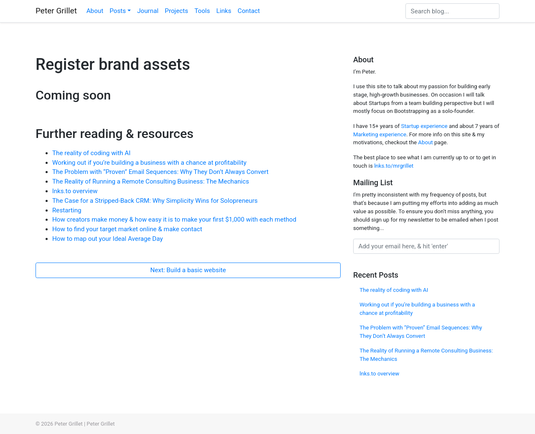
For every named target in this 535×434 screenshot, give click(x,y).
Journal (147, 11)
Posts (118, 11)
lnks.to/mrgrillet (393, 166)
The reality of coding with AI (91, 153)
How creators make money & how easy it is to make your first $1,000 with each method (174, 219)
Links (224, 11)
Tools (202, 11)
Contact (249, 11)
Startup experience (424, 126)
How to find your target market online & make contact (127, 229)
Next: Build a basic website (188, 270)
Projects (176, 11)
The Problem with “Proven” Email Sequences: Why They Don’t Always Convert (160, 172)
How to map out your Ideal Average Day (107, 239)
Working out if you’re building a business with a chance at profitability (149, 162)
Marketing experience (379, 134)
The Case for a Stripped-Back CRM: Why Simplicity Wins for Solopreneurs (154, 200)
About (95, 11)
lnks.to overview (75, 191)
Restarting (67, 210)
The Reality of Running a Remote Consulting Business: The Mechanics (150, 181)
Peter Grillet (56, 10)
